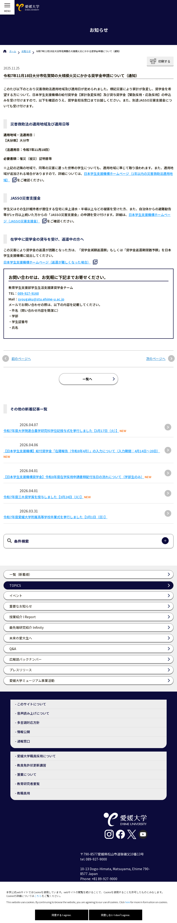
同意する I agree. (61, 915)
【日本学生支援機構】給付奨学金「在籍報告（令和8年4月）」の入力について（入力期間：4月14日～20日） (81, 451)
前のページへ (21, 359)
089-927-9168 (28, 293)
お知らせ (26, 51)
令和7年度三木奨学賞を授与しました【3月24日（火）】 (43, 496)
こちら (38, 896)
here (127, 902)
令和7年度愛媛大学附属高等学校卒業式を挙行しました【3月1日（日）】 (55, 517)
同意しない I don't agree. (115, 915)
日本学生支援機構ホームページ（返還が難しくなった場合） (47, 262)
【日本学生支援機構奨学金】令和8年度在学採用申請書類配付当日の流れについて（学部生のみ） (73, 476)
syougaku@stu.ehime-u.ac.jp (41, 299)
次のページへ (155, 359)
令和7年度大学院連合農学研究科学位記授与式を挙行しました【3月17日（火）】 (61, 430)
